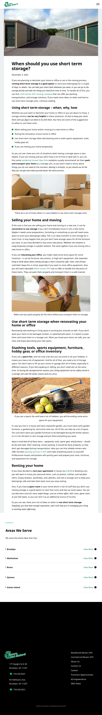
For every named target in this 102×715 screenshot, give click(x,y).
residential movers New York (35, 160)
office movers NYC (42, 268)
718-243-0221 (19, 674)
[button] (98, 4)
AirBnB (69, 471)
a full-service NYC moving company (36, 94)
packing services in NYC (36, 451)
